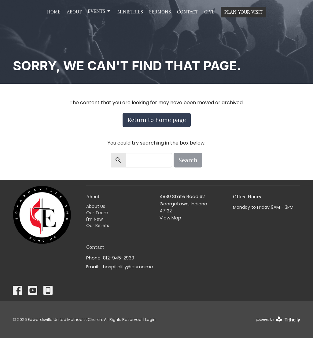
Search (188, 160)
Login (150, 319)
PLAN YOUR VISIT (243, 12)
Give (209, 12)
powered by (278, 319)
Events (99, 11)
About (74, 12)
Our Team (97, 213)
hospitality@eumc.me (128, 266)
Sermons (160, 12)
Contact (187, 12)
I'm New (94, 219)
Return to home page (156, 120)
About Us (95, 206)
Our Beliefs (97, 225)
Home (54, 12)
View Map (170, 218)
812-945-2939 (118, 258)
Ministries (130, 12)
